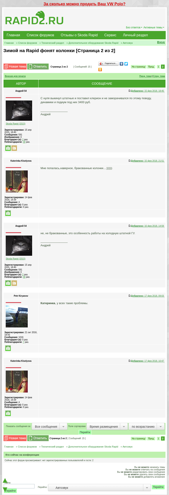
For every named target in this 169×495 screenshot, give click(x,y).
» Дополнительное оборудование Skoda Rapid (92, 43)
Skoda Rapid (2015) (15, 123)
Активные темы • (153, 27)
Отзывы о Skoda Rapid (79, 35)
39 (24, 142)
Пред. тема (145, 76)
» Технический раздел (51, 43)
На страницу (138, 67)
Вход (161, 42)
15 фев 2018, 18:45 (148, 91)
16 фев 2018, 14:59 (148, 226)
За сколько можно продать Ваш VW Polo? (84, 4)
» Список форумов (26, 43)
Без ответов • (134, 27)
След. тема (159, 76)
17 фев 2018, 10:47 (148, 361)
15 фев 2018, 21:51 (148, 161)
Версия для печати (15, 76)
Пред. (151, 67)
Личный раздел (135, 35)
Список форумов (40, 35)
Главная (13, 35)
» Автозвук (127, 43)
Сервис (110, 35)
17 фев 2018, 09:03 (148, 296)
